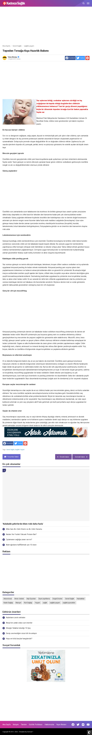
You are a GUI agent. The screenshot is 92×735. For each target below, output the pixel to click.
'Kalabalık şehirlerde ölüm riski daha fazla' (23, 524)
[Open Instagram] (83, 724)
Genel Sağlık (10, 449)
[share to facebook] (70, 58)
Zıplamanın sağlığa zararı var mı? (19, 539)
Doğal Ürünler (57, 599)
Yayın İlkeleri (61, 724)
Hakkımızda (49, 724)
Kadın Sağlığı (8, 603)
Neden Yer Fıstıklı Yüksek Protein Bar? (21, 534)
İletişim (16, 724)
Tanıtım (24, 724)
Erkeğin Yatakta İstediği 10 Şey (18, 628)
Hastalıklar (80, 599)
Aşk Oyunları (31, 599)
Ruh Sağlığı (28, 603)
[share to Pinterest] (87, 58)
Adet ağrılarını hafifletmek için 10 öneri (21, 545)
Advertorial (8, 599)
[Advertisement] (46, 26)
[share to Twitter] (80, 58)
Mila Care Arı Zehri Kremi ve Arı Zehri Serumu (24, 529)
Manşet (18, 603)
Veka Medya (13, 57)
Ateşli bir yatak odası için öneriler (19, 623)
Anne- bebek (19, 599)
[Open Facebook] (73, 724)
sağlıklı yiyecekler (69, 603)
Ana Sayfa (7, 724)
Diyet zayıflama (44, 599)
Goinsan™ (30, 732)
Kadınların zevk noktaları (15, 617)
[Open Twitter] (78, 724)
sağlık (45, 603)
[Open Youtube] (88, 724)
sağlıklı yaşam (19, 449)
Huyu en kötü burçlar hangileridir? (19, 639)
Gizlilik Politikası (35, 724)
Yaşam (37, 603)
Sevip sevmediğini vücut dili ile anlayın (21, 633)
